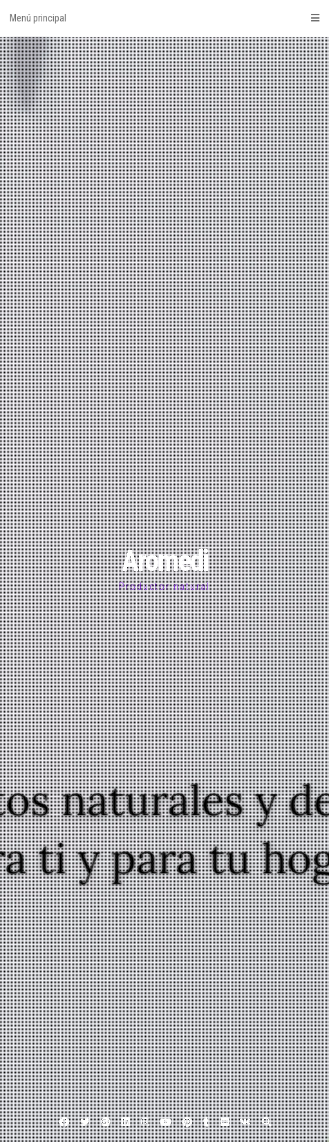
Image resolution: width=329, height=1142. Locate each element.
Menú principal (164, 18)
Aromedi (165, 561)
